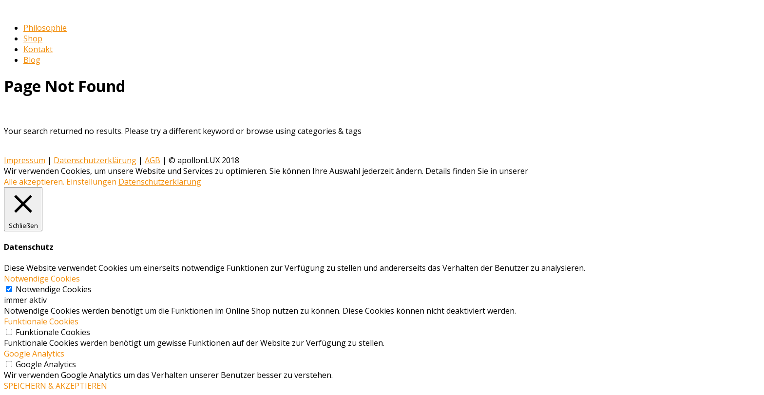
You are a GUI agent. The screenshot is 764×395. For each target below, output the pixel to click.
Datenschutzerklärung (95, 160)
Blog (31, 60)
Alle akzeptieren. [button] (34, 181)
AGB (152, 160)
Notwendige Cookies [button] (42, 278)
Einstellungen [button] (91, 181)
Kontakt (38, 49)
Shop (32, 38)
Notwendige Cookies (54, 289)
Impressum (24, 160)
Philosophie (45, 27)
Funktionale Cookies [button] (41, 321)
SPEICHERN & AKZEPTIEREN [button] (55, 385)
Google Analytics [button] (34, 353)
